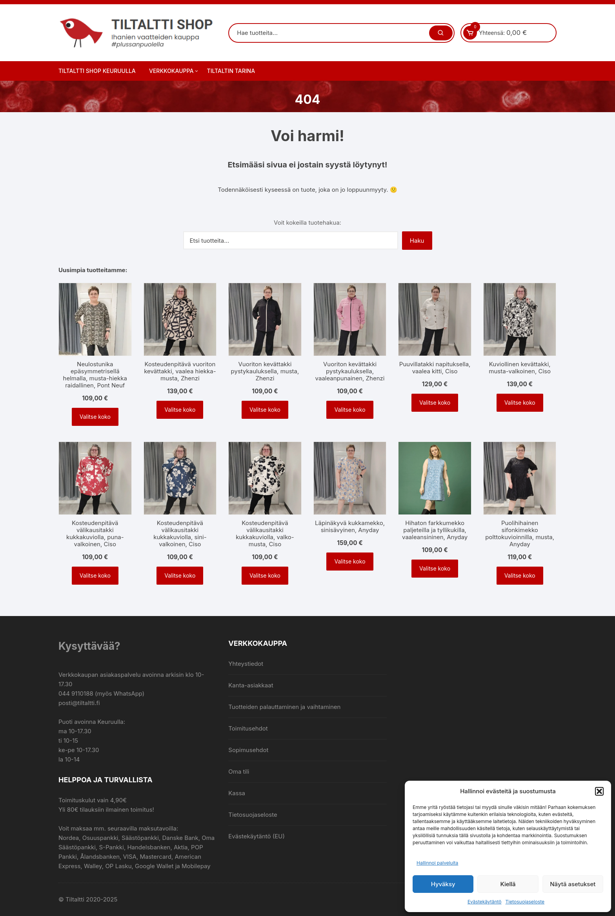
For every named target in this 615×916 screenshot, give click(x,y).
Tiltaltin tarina (231, 70)
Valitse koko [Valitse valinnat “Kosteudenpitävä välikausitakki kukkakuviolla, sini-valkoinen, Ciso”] (179, 575)
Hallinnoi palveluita (437, 863)
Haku (417, 240)
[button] (599, 791)
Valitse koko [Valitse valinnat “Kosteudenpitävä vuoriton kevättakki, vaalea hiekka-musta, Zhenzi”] (179, 409)
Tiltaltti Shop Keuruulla (97, 70)
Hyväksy (443, 884)
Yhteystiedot (245, 663)
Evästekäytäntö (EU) (256, 836)
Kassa (236, 793)
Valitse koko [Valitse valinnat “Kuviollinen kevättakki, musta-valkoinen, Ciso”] (519, 402)
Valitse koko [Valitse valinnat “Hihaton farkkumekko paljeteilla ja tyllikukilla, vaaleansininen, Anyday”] (434, 568)
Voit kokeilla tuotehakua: (307, 222)
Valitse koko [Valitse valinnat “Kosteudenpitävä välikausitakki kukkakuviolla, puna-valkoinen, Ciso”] (95, 575)
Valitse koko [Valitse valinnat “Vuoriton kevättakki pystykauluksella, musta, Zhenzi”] (264, 409)
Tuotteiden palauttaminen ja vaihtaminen (284, 707)
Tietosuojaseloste (525, 902)
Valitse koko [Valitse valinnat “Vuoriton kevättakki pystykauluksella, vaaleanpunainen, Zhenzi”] (349, 409)
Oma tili (238, 771)
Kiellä (507, 884)
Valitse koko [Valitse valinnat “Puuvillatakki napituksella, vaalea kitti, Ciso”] (434, 402)
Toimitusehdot (247, 728)
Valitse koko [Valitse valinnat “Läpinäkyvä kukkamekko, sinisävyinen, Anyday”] (349, 561)
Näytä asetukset (572, 884)
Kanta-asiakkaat (250, 685)
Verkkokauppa (174, 71)
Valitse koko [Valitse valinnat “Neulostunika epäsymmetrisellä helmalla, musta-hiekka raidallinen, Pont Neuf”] (95, 416)
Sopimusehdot (248, 750)
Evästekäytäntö (485, 902)
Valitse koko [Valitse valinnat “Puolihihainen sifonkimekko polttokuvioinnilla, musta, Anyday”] (519, 575)
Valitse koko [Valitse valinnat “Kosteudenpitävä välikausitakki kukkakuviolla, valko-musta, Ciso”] (264, 575)
